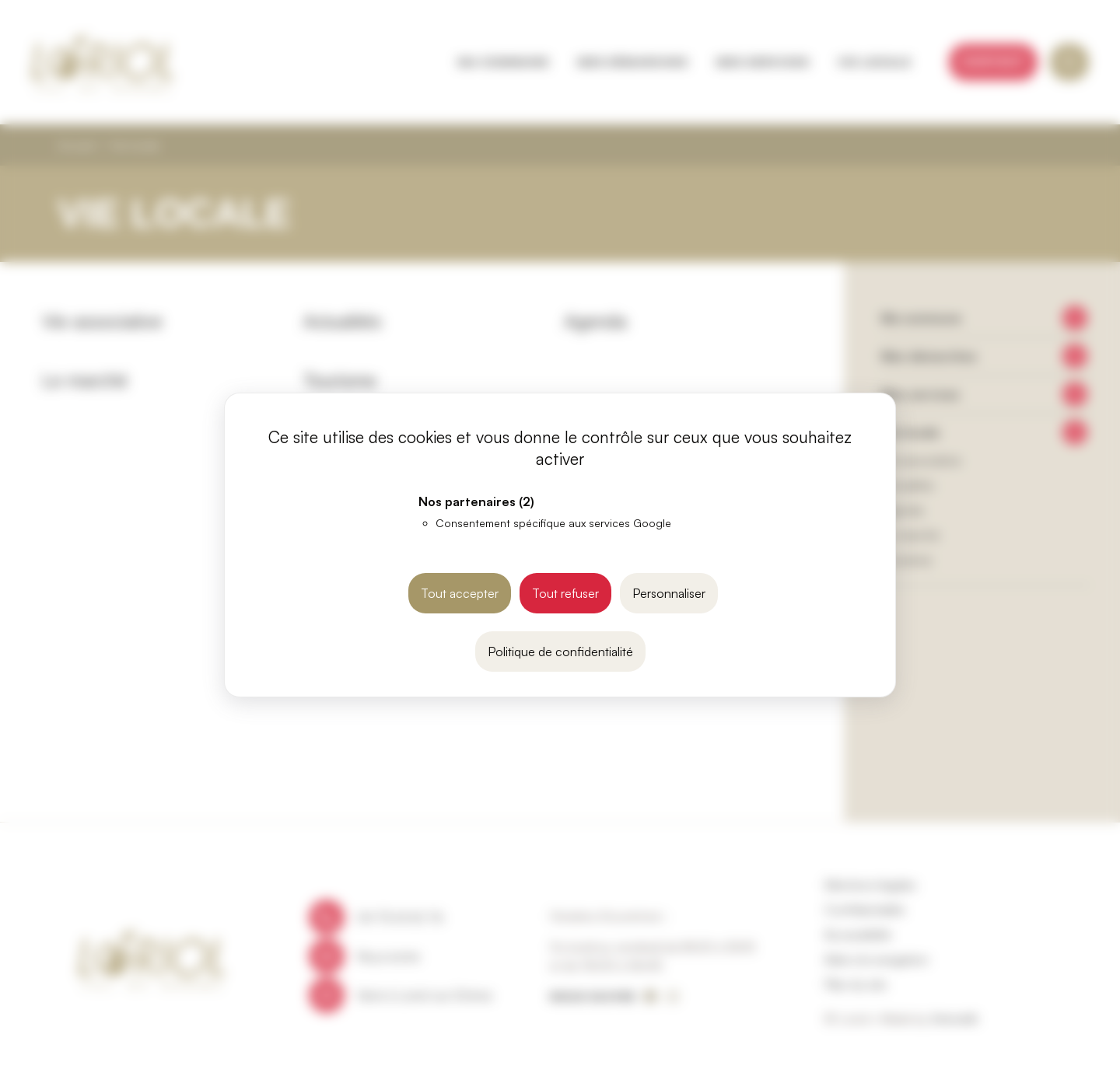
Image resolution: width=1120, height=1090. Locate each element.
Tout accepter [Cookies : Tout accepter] (460, 593)
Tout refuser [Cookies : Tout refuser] (565, 593)
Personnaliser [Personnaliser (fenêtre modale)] (668, 593)
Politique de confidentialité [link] (560, 651)
